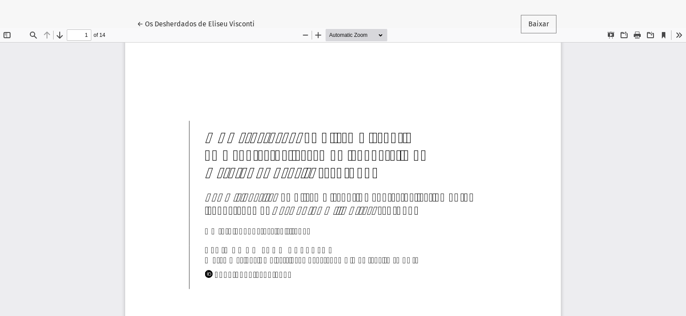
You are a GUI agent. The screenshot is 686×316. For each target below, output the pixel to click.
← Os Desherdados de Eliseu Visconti (196, 23)
